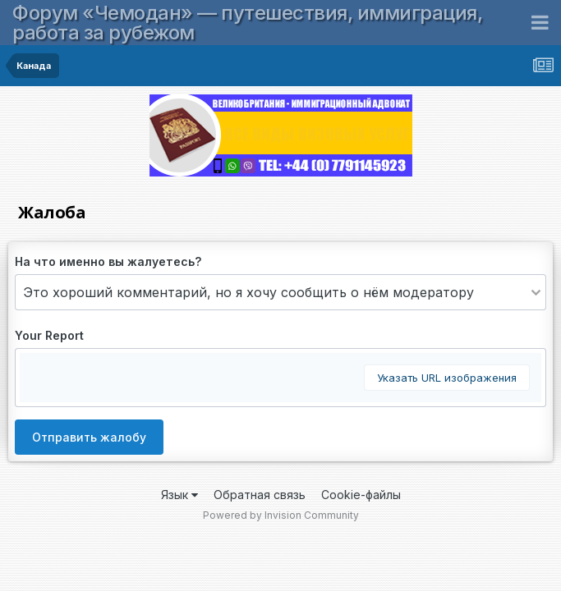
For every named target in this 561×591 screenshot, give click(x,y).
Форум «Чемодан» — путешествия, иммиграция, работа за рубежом (247, 22)
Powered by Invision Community (281, 515)
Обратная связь (260, 495)
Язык (179, 495)
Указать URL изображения (447, 377)
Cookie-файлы (361, 495)
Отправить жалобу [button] (89, 437)
